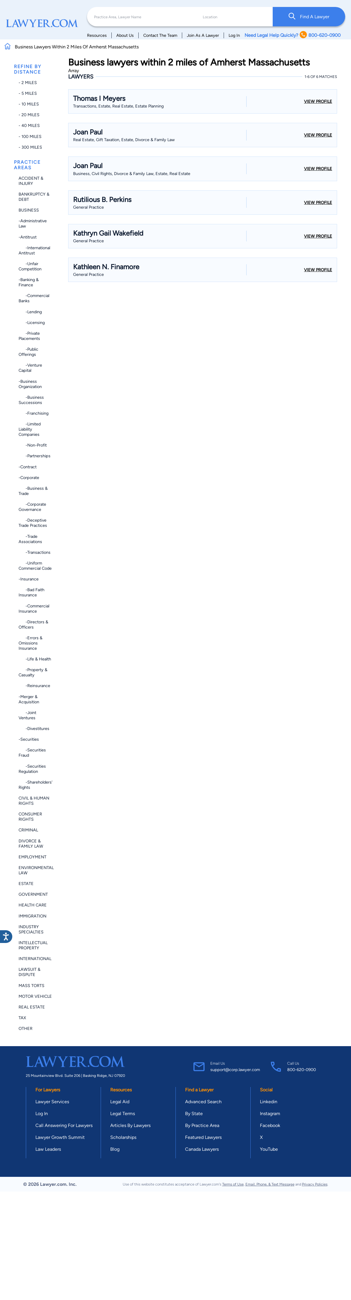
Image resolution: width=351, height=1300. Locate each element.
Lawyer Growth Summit (60, 1137)
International (35, 958)
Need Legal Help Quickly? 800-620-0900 (293, 35)
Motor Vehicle (35, 996)
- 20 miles (29, 114)
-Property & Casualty (33, 672)
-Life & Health (35, 659)
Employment (32, 857)
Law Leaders (48, 1149)
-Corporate (29, 477)
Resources (97, 35)
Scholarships (123, 1137)
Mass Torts (31, 985)
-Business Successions (31, 400)
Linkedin (268, 1101)
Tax (22, 1017)
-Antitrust (28, 237)
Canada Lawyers (202, 1149)
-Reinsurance (34, 685)
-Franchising (33, 413)
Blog (115, 1149)
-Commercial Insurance (34, 608)
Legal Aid (119, 1101)
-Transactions (34, 552)
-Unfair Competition (30, 266)
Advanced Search (203, 1101)
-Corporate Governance (32, 507)
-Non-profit (33, 445)
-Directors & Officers (33, 624)
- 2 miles (28, 82)
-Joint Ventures (27, 715)
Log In (234, 35)
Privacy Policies (315, 1184)
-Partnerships (34, 455)
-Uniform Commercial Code (35, 565)
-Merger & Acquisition (29, 699)
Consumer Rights (30, 816)
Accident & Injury (31, 181)
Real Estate (32, 1007)
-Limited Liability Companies (30, 429)
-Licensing (32, 322)
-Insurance (29, 579)
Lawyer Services (52, 1101)
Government (33, 894)
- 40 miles (29, 125)
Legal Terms (122, 1113)
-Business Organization (30, 384)
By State (194, 1113)
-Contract (28, 466)
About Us (125, 35)
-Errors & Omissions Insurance (30, 643)
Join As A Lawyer (203, 35)
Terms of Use (233, 1184)
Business (29, 210)
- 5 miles (28, 93)
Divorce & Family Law (31, 843)
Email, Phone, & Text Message (269, 1184)
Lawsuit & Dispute (29, 972)
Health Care (33, 905)
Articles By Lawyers (130, 1125)
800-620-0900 (301, 1069)
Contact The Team (160, 35)
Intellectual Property (33, 945)
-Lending (30, 311)
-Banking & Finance (29, 282)
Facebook (270, 1125)
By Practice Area (202, 1125)
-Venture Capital (30, 368)
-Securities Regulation (32, 769)
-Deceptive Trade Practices (33, 523)
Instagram (270, 1113)
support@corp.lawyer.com (235, 1069)
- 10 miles (29, 104)
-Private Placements (29, 336)
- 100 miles (30, 136)
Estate (26, 883)
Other (25, 1028)
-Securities (29, 739)
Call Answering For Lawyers (64, 1125)
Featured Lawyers (203, 1137)
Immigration (32, 916)
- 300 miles (30, 147)
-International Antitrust (34, 250)
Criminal (28, 830)
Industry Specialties (31, 929)
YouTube (269, 1149)
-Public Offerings (28, 352)
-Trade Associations (30, 539)
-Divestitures (34, 728)
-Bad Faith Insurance (31, 592)
